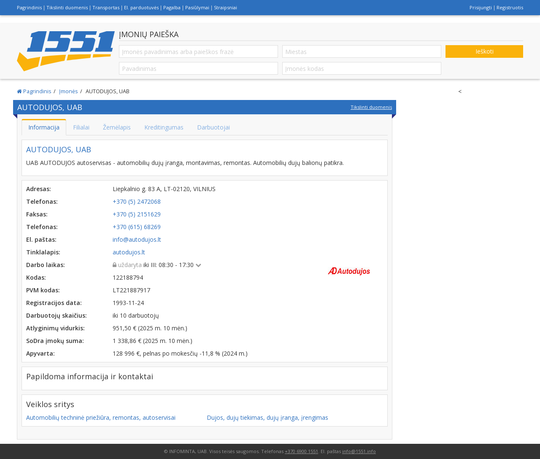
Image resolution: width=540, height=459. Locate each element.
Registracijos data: (54, 303)
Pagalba (172, 7)
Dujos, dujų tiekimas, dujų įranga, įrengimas (267, 417)
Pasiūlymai (197, 7)
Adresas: (38, 189)
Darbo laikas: (45, 265)
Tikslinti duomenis (67, 7)
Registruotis (510, 7)
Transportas (105, 7)
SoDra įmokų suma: (55, 341)
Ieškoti (484, 51)
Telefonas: (42, 201)
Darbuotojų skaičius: (56, 315)
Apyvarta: (40, 353)
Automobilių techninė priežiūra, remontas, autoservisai (101, 417)
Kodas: (36, 277)
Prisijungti (481, 7)
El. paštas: (41, 239)
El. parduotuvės (141, 7)
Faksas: (37, 214)
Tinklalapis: (43, 252)
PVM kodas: (43, 290)
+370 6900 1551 (301, 451)
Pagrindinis (29, 7)
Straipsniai (225, 7)
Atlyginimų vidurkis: (55, 328)
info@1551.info (359, 451)
